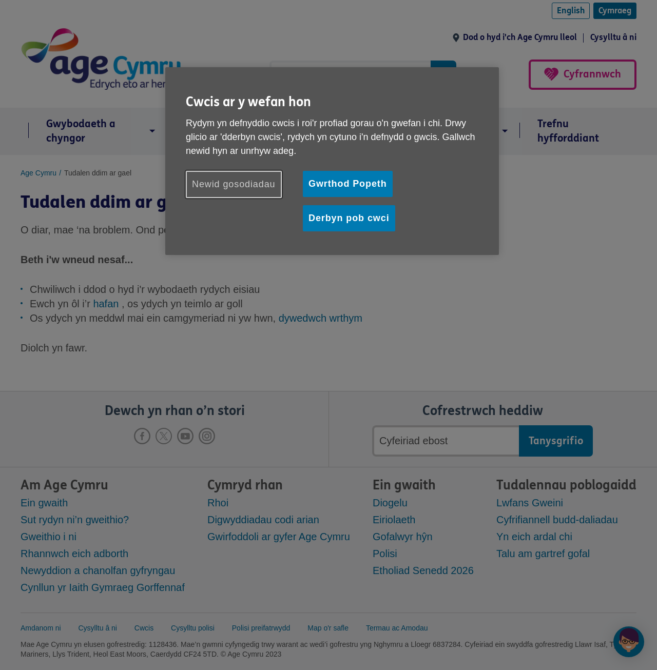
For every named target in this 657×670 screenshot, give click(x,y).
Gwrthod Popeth (347, 184)
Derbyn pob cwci (349, 218)
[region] (332, 161)
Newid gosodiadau (234, 184)
